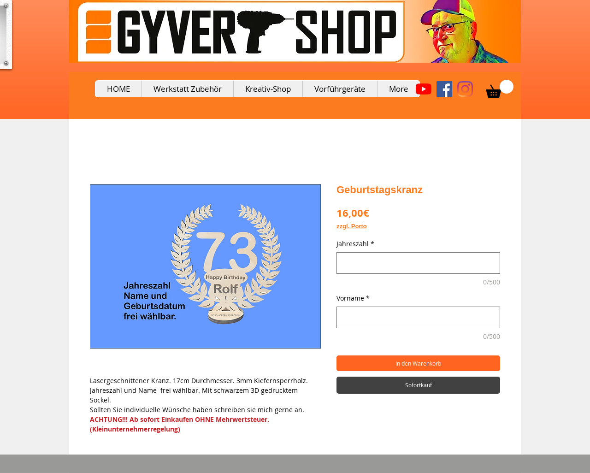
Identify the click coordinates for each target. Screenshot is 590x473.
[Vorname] (418, 317)
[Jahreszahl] (418, 263)
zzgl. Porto (351, 226)
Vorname (353, 298)
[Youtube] (423, 89)
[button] (499, 89)
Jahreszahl (355, 243)
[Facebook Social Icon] (444, 89)
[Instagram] (465, 89)
